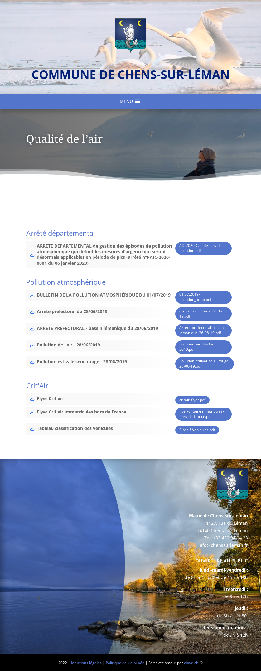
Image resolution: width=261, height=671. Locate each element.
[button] (126, 101)
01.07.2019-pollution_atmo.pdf (195, 297)
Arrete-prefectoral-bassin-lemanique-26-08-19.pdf (202, 330)
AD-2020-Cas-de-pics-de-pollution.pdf (201, 248)
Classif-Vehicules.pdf (197, 429)
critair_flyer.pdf (192, 400)
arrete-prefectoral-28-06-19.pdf (201, 313)
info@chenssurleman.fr (223, 545)
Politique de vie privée (125, 662)
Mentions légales (86, 662)
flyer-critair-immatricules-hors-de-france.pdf (201, 413)
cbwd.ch (191, 662)
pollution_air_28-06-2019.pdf (196, 346)
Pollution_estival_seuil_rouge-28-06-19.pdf (204, 363)
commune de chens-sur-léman (130, 74)
